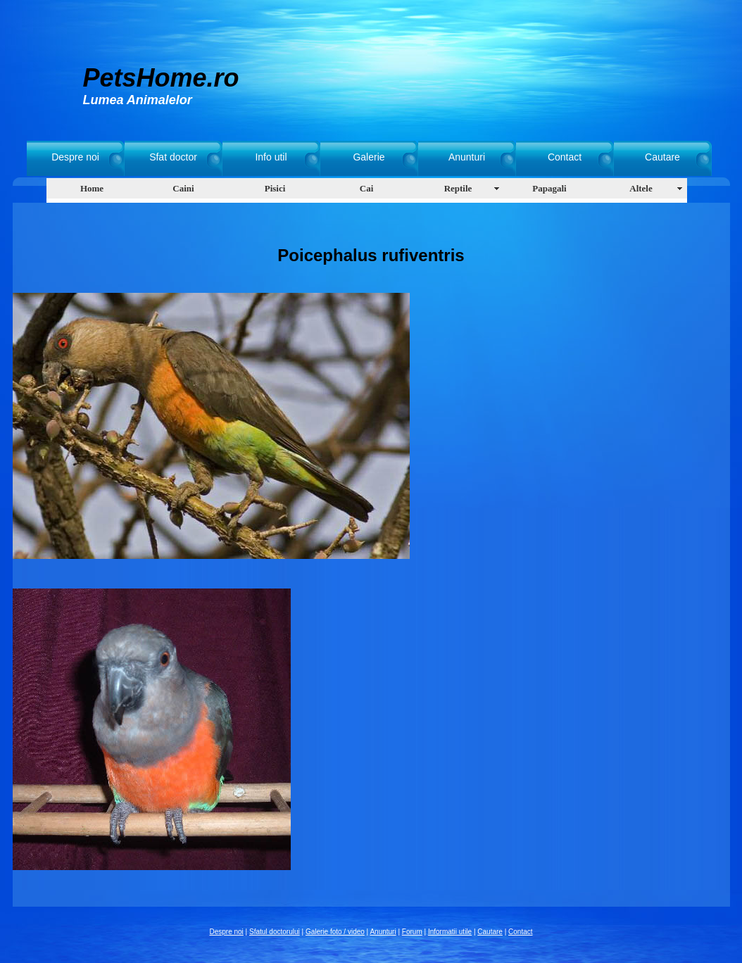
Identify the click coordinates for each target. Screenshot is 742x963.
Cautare (662, 157)
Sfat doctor (173, 157)
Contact (564, 157)
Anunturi (466, 157)
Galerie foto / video (335, 932)
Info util (271, 157)
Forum (412, 932)
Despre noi (75, 157)
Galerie (368, 157)
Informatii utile (450, 932)
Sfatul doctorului (274, 932)
